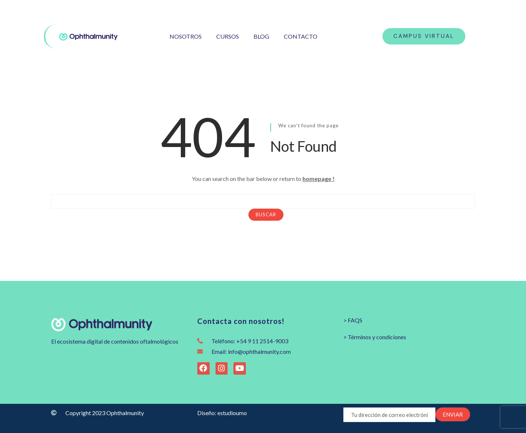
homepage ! (318, 178)
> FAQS (352, 320)
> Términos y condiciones (374, 336)
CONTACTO (300, 36)
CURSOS (227, 36)
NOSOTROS (185, 36)
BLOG (261, 36)
